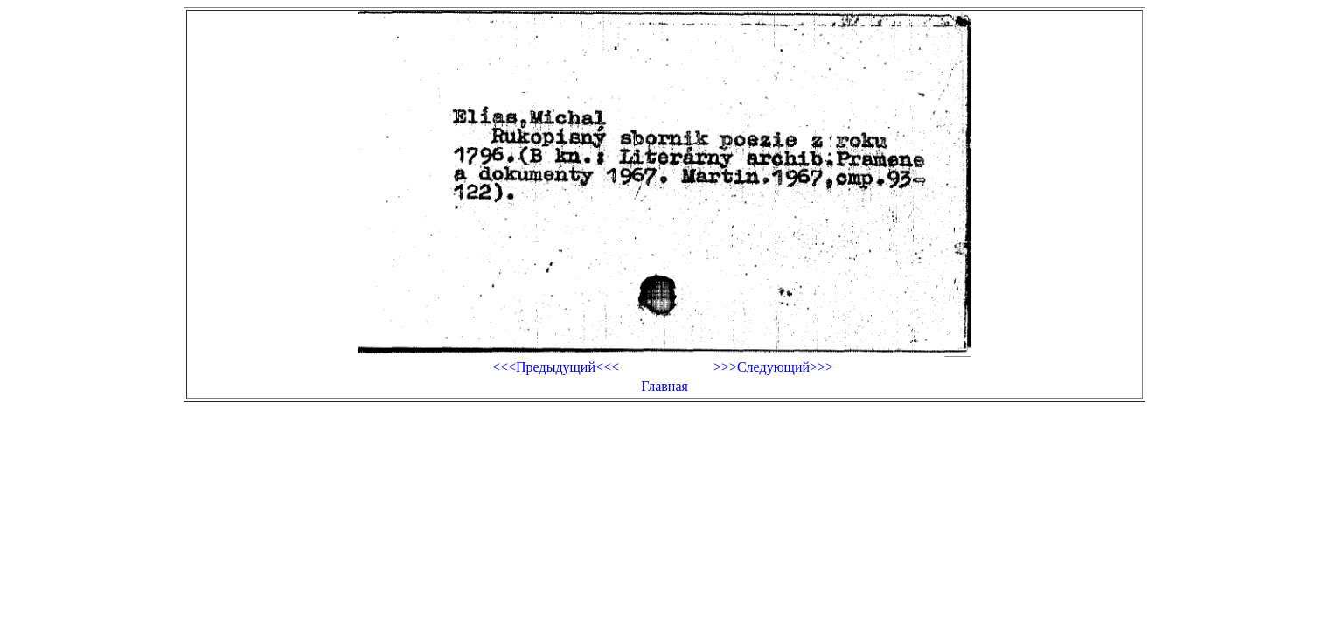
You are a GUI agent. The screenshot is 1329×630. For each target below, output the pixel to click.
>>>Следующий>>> (773, 367)
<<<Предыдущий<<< (555, 367)
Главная (664, 386)
